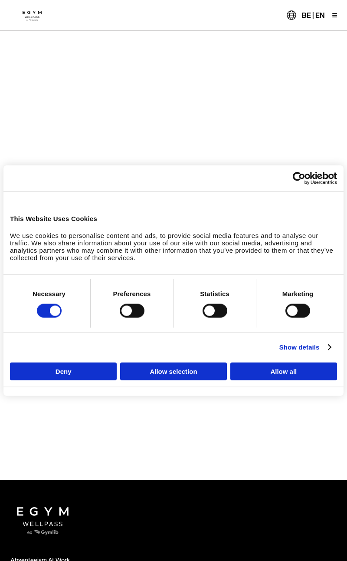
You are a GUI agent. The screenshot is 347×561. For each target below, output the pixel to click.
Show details (299, 347)
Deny (64, 371)
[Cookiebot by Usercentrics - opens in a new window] (299, 178)
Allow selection (173, 371)
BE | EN (313, 15)
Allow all (283, 371)
